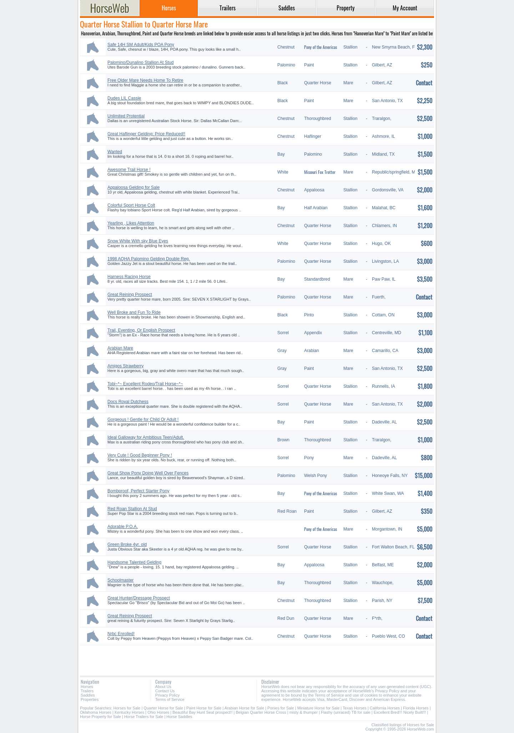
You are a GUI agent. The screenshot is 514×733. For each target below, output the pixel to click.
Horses (87, 686)
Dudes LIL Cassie (124, 98)
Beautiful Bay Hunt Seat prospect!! (202, 712)
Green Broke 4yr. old (127, 544)
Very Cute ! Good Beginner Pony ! (139, 455)
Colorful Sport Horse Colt (131, 205)
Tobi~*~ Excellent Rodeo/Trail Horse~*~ (145, 383)
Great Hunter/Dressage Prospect (138, 598)
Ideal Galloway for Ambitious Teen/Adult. (145, 437)
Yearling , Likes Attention (130, 223)
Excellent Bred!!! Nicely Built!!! (400, 712)
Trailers (87, 691)
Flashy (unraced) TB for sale (346, 712)
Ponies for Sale (280, 708)
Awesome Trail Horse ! (129, 169)
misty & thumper (303, 712)
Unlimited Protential (126, 116)
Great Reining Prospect (129, 294)
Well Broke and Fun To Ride (134, 312)
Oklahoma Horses (95, 712)
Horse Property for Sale (100, 716)
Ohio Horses (158, 712)
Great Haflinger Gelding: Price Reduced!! (146, 133)
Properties (90, 699)
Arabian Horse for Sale (244, 708)
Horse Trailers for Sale (143, 716)
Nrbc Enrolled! (121, 633)
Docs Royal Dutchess (127, 401)
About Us (163, 686)
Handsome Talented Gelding (134, 562)
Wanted (114, 151)
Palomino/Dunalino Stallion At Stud (140, 62)
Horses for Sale (127, 708)
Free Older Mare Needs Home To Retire (145, 80)
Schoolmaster (120, 580)
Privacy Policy (167, 695)
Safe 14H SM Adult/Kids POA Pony (140, 44)
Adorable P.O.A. (122, 526)
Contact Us (165, 691)
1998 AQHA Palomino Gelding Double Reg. (148, 258)
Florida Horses (416, 708)
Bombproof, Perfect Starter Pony (138, 490)
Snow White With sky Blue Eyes (137, 241)
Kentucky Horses (129, 712)
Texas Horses (355, 708)
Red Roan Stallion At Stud (132, 508)
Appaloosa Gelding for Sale (133, 187)
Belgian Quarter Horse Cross (261, 712)
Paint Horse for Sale (203, 708)
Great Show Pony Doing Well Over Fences (147, 473)
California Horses (385, 708)
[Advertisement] (257, 657)
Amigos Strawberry (125, 365)
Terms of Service (170, 699)
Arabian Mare (120, 348)
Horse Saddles (179, 716)
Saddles (88, 695)
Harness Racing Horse (129, 276)
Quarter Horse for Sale (163, 708)
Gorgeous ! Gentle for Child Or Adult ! (142, 419)
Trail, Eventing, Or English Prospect (141, 330)
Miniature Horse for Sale (318, 708)
